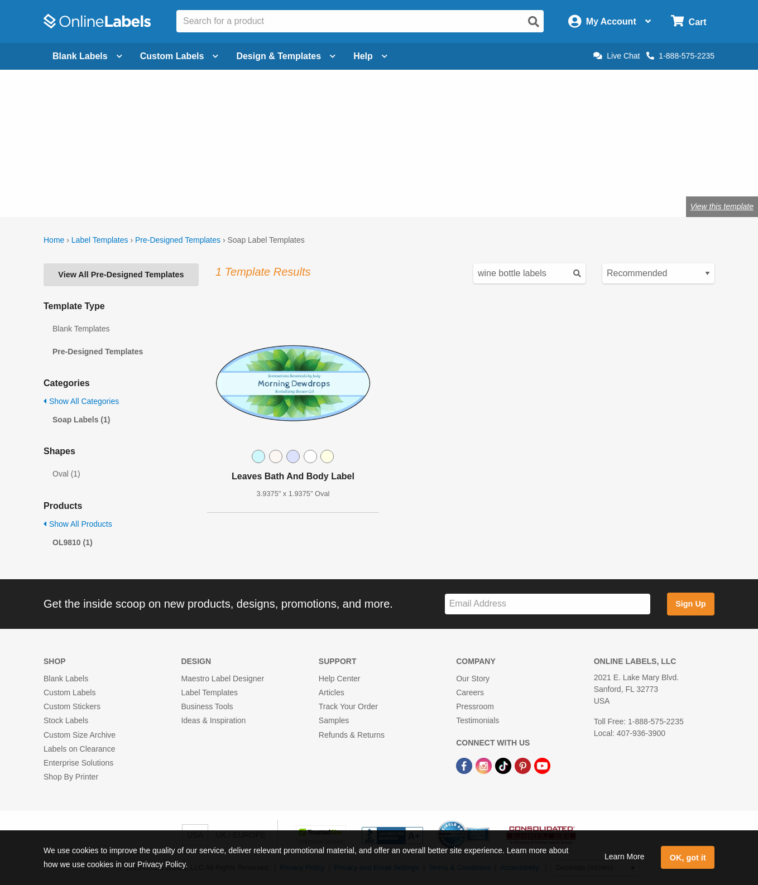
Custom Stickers (72, 706)
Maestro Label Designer (222, 678)
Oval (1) (66, 473)
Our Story (473, 678)
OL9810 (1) (72, 542)
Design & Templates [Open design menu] (285, 56)
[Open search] (534, 22)
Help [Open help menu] (370, 56)
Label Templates (99, 239)
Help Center (340, 678)
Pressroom (475, 706)
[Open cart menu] (688, 21)
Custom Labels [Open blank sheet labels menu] (179, 56)
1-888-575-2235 (680, 55)
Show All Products (78, 524)
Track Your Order (348, 706)
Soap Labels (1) (81, 419)
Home (54, 239)
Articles (331, 692)
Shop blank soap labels (259, 170)
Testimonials (477, 720)
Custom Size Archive (80, 734)
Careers (470, 692)
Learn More (625, 856)
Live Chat (616, 56)
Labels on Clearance (79, 748)
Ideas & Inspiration (213, 720)
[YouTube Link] (542, 765)
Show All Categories (81, 401)
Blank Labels (66, 678)
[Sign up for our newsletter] (547, 604)
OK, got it (688, 857)
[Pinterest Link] (524, 765)
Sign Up (690, 603)
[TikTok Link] (504, 765)
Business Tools (207, 706)
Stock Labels (66, 720)
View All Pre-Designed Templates (121, 274)
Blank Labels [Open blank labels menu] (87, 56)
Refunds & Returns (352, 734)
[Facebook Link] (465, 765)
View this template (722, 206)
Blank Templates (80, 328)
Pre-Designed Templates (177, 239)
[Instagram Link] (485, 765)
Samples (334, 720)
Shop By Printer (71, 776)
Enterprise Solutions (78, 762)
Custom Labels (69, 692)
